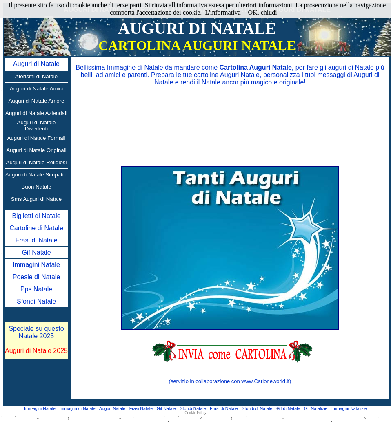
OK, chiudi (262, 12)
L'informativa (222, 12)
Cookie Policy (195, 413)
